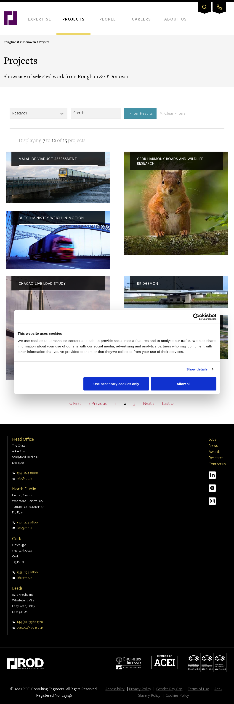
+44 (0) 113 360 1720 (30, 622)
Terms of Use (198, 688)
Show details (197, 369)
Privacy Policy (140, 688)
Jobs (212, 439)
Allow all (184, 384)
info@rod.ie (24, 478)
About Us (175, 19)
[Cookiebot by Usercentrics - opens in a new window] (196, 316)
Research (216, 457)
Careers (141, 19)
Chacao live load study (42, 284)
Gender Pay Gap (169, 688)
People (107, 19)
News (213, 445)
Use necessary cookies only (116, 384)
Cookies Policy (177, 695)
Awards (215, 451)
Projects (73, 19)
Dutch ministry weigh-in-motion (51, 218)
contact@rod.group (30, 627)
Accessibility (115, 688)
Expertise (39, 19)
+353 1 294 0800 (27, 473)
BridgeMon (147, 284)
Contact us (217, 463)
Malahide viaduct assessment (48, 159)
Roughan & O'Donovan (20, 42)
